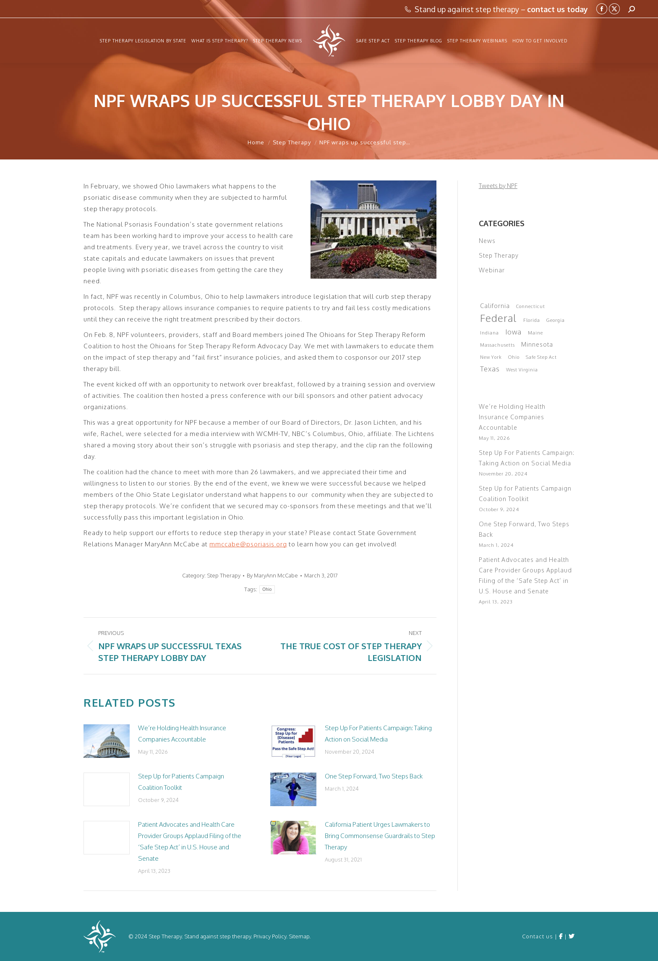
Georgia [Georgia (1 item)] (555, 320)
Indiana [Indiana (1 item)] (489, 333)
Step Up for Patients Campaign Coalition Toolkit (181, 781)
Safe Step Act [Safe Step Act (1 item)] (541, 357)
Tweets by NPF (498, 185)
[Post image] (107, 741)
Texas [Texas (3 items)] (490, 368)
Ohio (267, 589)
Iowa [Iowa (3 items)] (513, 331)
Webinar (492, 270)
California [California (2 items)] (495, 305)
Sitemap (299, 936)
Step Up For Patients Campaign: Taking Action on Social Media (378, 733)
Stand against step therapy (217, 936)
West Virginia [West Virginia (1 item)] (522, 370)
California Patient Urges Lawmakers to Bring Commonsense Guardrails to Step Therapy (380, 835)
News (487, 240)
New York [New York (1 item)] (491, 357)
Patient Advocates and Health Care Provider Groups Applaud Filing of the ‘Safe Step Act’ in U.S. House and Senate (189, 841)
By (272, 575)
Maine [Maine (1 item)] (535, 333)
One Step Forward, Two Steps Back (374, 776)
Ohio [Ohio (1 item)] (514, 357)
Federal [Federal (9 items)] (498, 318)
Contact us (537, 936)
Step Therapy (223, 575)
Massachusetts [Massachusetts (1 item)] (497, 345)
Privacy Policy (269, 936)
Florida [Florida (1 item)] (531, 320)
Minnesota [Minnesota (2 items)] (537, 344)
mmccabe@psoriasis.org (248, 544)
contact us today (557, 9)
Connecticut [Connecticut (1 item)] (530, 306)
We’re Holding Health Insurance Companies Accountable (182, 733)
